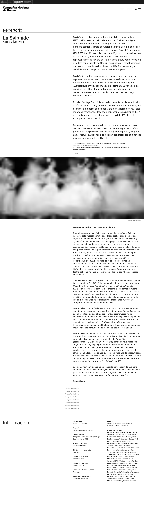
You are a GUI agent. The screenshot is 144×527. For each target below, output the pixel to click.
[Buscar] (136, 9)
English (129, 9)
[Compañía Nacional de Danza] (16, 8)
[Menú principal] (139, 9)
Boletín (122, 9)
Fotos (75, 153)
